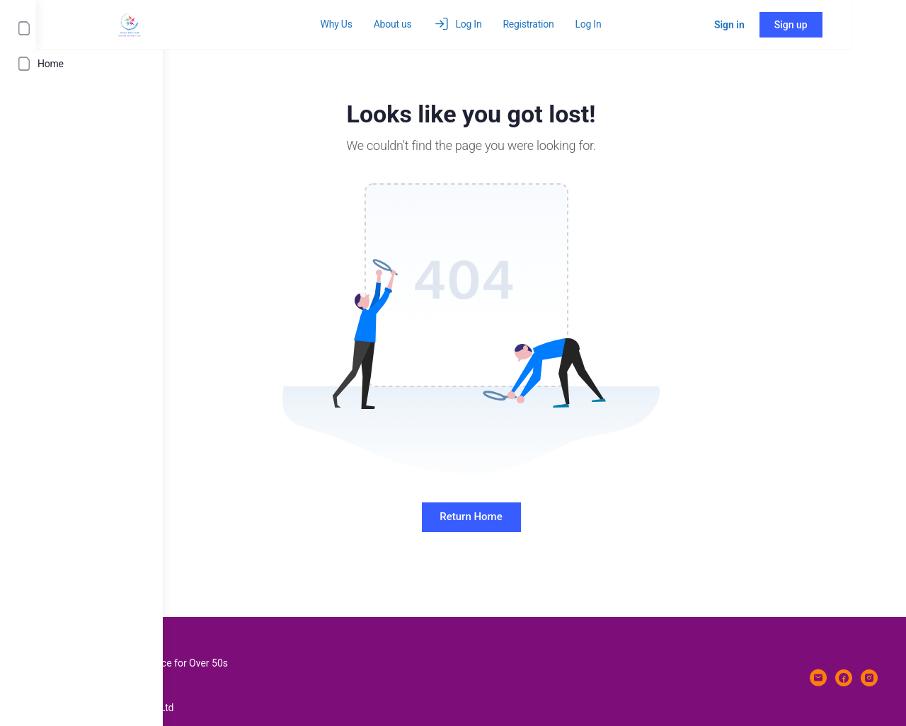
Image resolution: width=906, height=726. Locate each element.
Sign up (846, 24)
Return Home (534, 516)
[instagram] (869, 677)
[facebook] (843, 677)
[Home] (81, 63)
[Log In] (81, 28)
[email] (818, 677)
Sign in (784, 24)
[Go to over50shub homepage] (256, 23)
